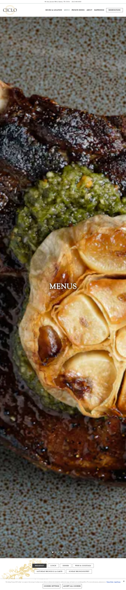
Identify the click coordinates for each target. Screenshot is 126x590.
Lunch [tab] (53, 529)
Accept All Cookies (72, 586)
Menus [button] (67, 10)
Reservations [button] (114, 10)
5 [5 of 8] (64, 515)
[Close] (124, 581)
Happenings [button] (99, 10)
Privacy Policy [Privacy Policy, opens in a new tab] (110, 582)
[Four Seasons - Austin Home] (10, 10)
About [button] (89, 10)
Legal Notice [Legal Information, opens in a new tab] (117, 582)
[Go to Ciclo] (57, 2)
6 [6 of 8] (67, 515)
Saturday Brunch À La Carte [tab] (49, 535)
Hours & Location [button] (53, 10)
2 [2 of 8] (56, 515)
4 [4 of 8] (62, 515)
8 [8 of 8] (73, 515)
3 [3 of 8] (59, 515)
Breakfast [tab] (39, 529)
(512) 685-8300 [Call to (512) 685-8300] (76, 2)
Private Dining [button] (78, 10)
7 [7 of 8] (70, 515)
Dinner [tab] (66, 529)
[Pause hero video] (63, 511)
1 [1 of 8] (53, 515)
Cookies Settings (51, 586)
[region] (63, 584)
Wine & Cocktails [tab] (83, 529)
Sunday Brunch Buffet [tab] (79, 535)
